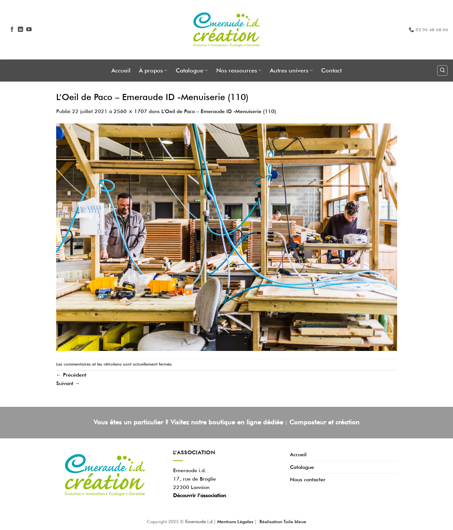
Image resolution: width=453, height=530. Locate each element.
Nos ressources (238, 70)
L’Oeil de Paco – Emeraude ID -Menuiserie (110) (218, 111)
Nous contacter (307, 479)
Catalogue (192, 70)
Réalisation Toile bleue (282, 521)
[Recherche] (442, 70)
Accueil (121, 70)
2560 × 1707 (130, 111)
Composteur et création (324, 422)
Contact (331, 70)
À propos (153, 70)
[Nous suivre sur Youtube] (28, 29)
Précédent (71, 375)
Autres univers (291, 70)
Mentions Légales (236, 521)
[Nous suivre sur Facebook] (12, 29)
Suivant (68, 383)
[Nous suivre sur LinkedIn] (20, 29)
